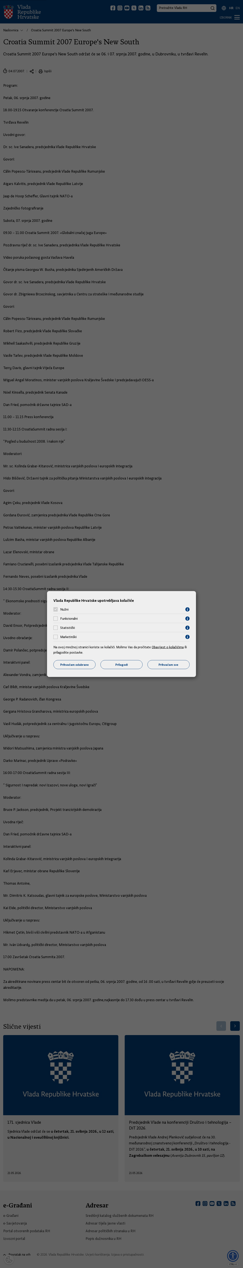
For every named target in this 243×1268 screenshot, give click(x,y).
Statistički (67, 628)
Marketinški (68, 637)
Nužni (64, 609)
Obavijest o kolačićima (168, 647)
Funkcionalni (69, 619)
